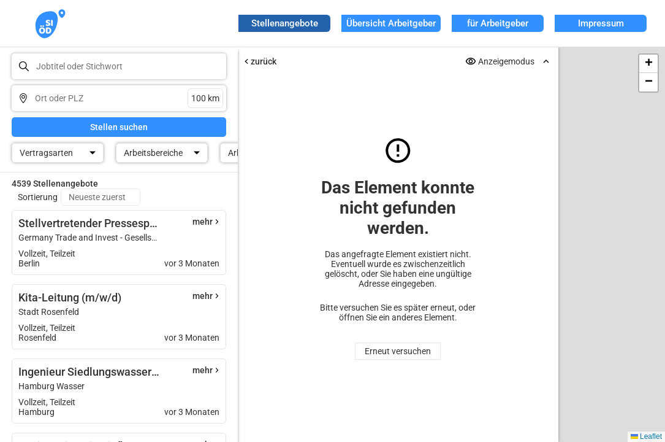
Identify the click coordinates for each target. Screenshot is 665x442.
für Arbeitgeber (497, 23)
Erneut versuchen (398, 351)
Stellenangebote (284, 23)
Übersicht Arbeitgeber (391, 23)
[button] (648, 64)
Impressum (601, 23)
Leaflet (646, 436)
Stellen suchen (119, 127)
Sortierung (38, 197)
